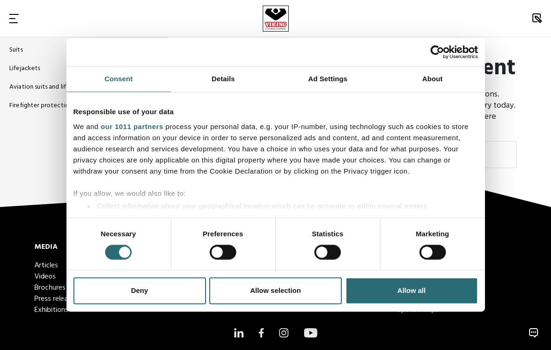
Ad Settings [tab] (327, 79)
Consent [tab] (119, 79)
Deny (139, 291)
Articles (46, 265)
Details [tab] (223, 79)
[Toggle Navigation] (14, 18)
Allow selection (275, 291)
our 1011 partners (132, 126)
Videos (45, 277)
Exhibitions (51, 310)
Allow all (412, 291)
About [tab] (432, 79)
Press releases (56, 299)
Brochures (50, 288)
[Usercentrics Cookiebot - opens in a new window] (437, 52)
